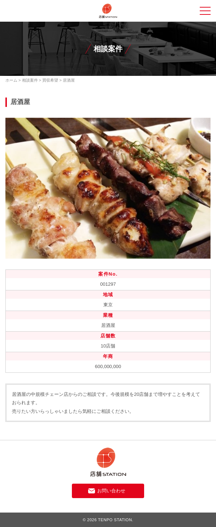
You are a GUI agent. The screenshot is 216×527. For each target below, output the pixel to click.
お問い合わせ (111, 490)
